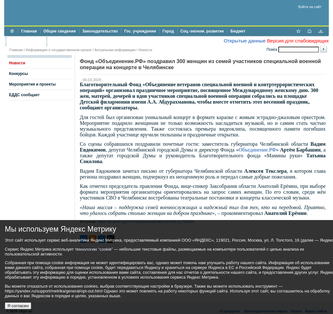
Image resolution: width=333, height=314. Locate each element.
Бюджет (237, 31)
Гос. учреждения (140, 31)
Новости (146, 50)
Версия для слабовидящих (298, 40)
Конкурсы (18, 73)
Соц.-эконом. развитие (202, 31)
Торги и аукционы (26, 41)
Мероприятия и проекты (32, 84)
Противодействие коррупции (78, 41)
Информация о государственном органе (58, 50)
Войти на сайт (309, 7)
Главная (29, 31)
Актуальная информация (115, 50)
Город (168, 31)
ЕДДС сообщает (24, 95)
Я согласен (18, 305)
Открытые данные (244, 40)
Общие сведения (59, 31)
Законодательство (100, 31)
